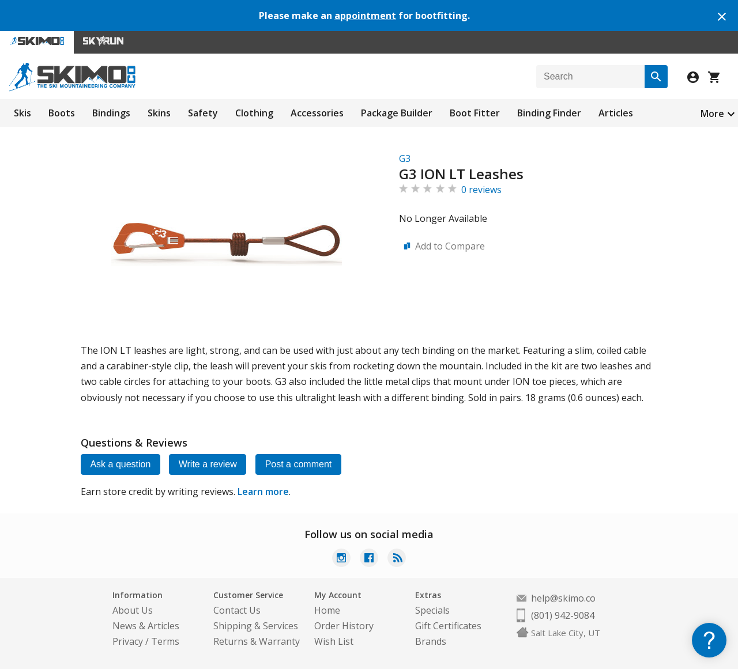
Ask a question (121, 464)
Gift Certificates (448, 625)
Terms (165, 641)
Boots (61, 113)
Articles (615, 113)
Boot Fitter (475, 113)
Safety (203, 113)
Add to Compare (450, 246)
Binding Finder (549, 113)
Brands (430, 641)
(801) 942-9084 (562, 615)
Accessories (317, 113)
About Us (132, 610)
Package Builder (396, 113)
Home (327, 610)
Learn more (263, 491)
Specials (432, 610)
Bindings (111, 113)
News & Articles (145, 625)
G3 (405, 158)
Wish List (333, 641)
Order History (344, 625)
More (712, 113)
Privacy (127, 641)
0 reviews (481, 189)
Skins (159, 113)
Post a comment (300, 464)
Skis (22, 113)
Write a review (209, 464)
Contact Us (237, 610)
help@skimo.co (563, 598)
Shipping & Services (255, 625)
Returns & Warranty (256, 641)
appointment (365, 15)
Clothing (254, 113)
